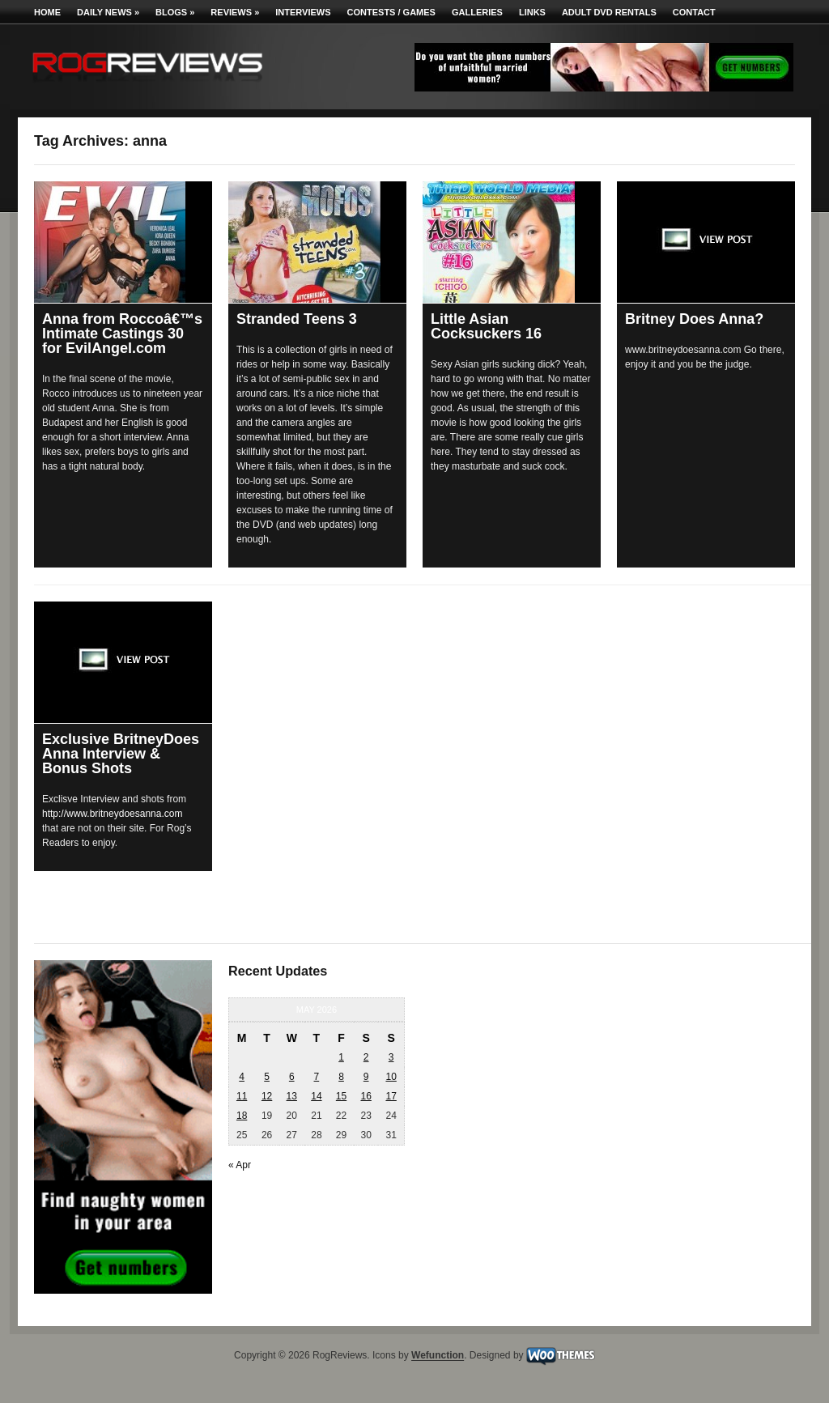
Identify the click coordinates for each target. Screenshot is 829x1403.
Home (47, 12)
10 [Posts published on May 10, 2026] (390, 1076)
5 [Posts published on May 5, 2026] (267, 1076)
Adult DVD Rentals (609, 12)
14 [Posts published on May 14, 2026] (316, 1096)
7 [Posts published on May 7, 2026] (317, 1076)
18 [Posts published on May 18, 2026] (241, 1115)
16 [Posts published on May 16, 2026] (365, 1096)
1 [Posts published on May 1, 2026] (341, 1057)
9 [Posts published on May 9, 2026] (366, 1076)
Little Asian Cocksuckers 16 (486, 326)
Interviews (302, 12)
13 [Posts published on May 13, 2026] (292, 1096)
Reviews (234, 12)
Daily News (108, 12)
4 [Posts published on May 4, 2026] (241, 1076)
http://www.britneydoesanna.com (112, 813)
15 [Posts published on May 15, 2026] (341, 1096)
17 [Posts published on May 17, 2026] (390, 1096)
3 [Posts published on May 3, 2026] (391, 1057)
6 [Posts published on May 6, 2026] (292, 1076)
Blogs (174, 12)
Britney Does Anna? (694, 319)
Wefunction (437, 1356)
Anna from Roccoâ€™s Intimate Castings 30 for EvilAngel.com (122, 333)
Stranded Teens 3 (296, 319)
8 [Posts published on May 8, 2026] (341, 1076)
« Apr (239, 1165)
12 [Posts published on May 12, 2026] (266, 1096)
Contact (694, 12)
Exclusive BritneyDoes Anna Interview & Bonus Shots (120, 753)
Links (532, 12)
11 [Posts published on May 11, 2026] (241, 1096)
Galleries (477, 12)
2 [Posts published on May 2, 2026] (366, 1057)
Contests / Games (391, 12)
